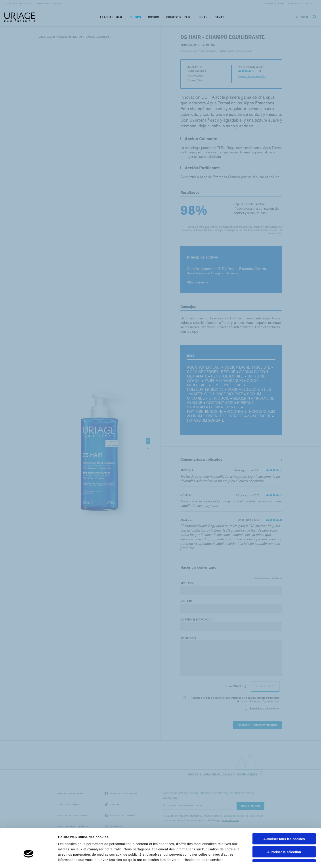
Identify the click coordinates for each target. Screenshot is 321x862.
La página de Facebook (121, 793)
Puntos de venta (290, 3)
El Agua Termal (111, 17)
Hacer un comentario (252, 76)
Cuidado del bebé (178, 17)
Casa (42, 36)
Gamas (219, 17)
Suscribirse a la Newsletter (262, 708)
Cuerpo (135, 17)
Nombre (186, 601)
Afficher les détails (243, 853)
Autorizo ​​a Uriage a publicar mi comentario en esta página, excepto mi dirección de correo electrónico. (231, 699)
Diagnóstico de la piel (49, 3)
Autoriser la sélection (284, 821)
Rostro (153, 17)
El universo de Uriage (17, 3)
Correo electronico (196, 619)
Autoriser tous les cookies (284, 808)
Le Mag (269, 3)
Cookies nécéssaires (284, 834)
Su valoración (235, 686)
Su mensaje (188, 637)
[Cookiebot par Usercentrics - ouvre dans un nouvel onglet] (28, 853)
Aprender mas (271, 701)
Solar (203, 17)
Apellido (187, 583)
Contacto (311, 3)
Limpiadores (64, 36)
